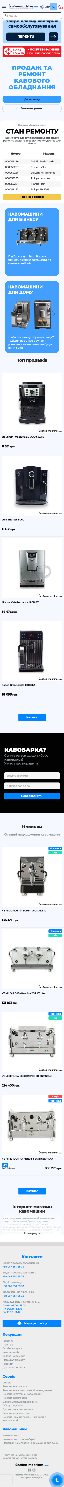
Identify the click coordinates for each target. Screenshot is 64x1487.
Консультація (11, 1352)
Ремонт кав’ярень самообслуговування (27, 1390)
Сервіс (7, 1382)
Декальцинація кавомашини (21, 1401)
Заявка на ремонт (14, 1356)
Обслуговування (13, 1405)
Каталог (32, 717)
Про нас (8, 1344)
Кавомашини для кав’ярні (19, 1439)
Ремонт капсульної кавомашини (23, 1393)
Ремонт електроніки (15, 1397)
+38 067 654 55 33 (13, 1266)
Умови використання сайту (20, 1458)
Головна (8, 1340)
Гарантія (8, 1363)
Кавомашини (11, 1435)
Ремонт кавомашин (15, 1386)
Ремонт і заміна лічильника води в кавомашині (24, 1418)
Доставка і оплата (14, 1367)
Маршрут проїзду (14, 1359)
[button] (45, 7)
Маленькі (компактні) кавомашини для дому (30, 1442)
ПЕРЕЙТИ (25, 37)
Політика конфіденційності (20, 1454)
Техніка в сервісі (32, 196)
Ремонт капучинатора (16, 1413)
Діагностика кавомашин (18, 1409)
